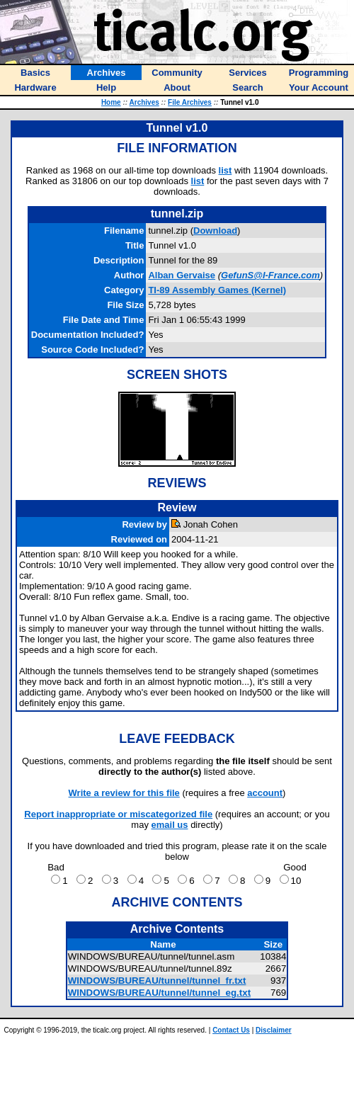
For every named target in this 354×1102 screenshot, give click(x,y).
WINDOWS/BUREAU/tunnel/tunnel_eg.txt (159, 992)
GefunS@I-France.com (270, 275)
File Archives (190, 102)
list (225, 170)
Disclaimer (274, 1030)
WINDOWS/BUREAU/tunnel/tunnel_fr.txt (157, 980)
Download (215, 230)
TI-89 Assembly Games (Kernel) (217, 290)
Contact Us (231, 1030)
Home (111, 102)
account (264, 793)
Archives (144, 102)
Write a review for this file (124, 793)
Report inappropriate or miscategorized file (118, 814)
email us (170, 824)
